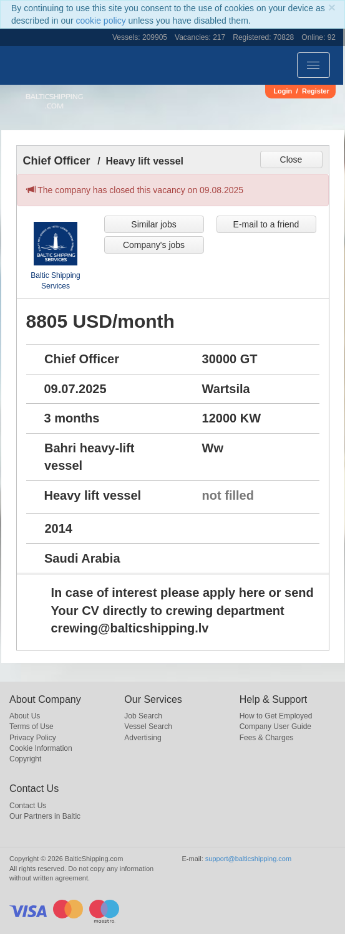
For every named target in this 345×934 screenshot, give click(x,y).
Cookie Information (40, 748)
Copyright (25, 759)
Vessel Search (148, 726)
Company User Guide (275, 726)
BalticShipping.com (54, 101)
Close (291, 159)
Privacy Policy (32, 737)
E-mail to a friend (266, 224)
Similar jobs (153, 224)
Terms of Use (31, 726)
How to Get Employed (276, 716)
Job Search (143, 716)
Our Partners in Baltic (44, 816)
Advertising (142, 737)
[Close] (332, 7)
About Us (24, 716)
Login (282, 91)
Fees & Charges (267, 737)
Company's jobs (154, 245)
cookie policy (101, 21)
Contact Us (27, 805)
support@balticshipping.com (248, 858)
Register (315, 91)
